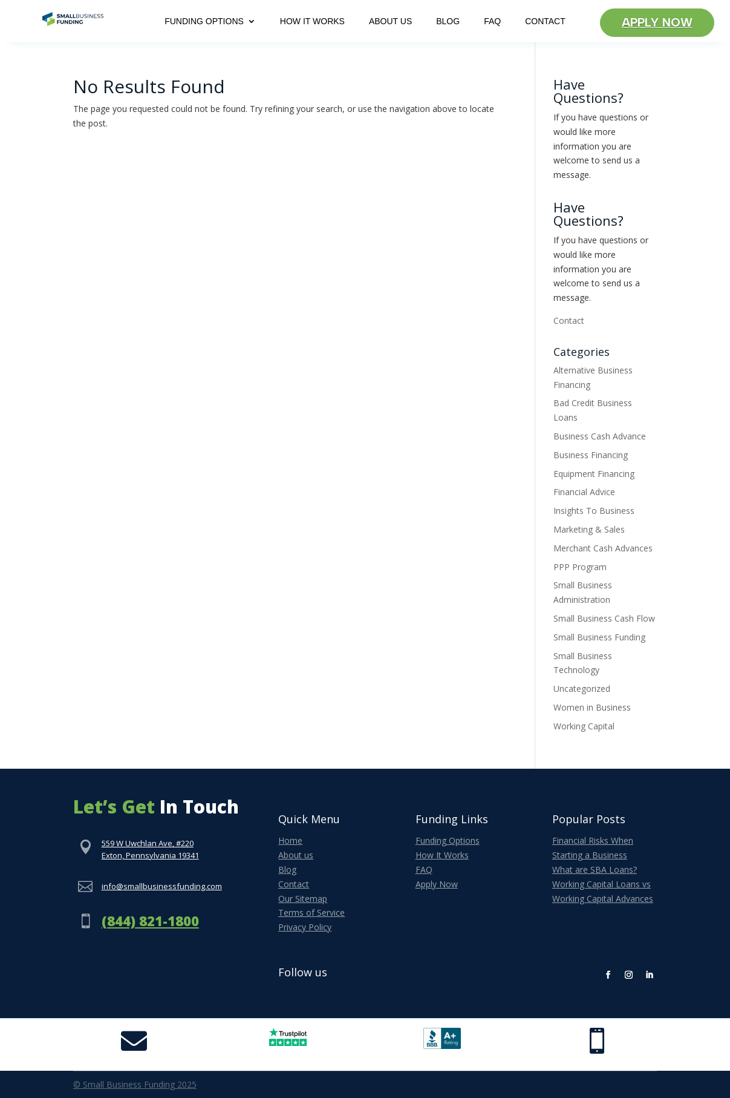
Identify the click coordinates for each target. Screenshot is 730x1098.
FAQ (492, 21)
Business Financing (590, 455)
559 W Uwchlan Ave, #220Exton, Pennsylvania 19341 (150, 849)
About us (295, 855)
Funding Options (204, 21)
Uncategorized (581, 688)
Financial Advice (584, 492)
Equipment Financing (593, 473)
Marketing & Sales (589, 529)
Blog (448, 21)
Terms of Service (311, 912)
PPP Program (580, 567)
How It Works (312, 21)
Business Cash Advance (599, 436)
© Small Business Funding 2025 (135, 1084)
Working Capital (583, 726)
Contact (545, 21)
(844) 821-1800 (150, 921)
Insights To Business (593, 510)
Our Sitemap (302, 898)
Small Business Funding (599, 637)
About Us (390, 21)
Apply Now (657, 23)
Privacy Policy (304, 927)
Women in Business (592, 707)
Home (290, 840)
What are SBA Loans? (594, 869)
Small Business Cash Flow (604, 618)
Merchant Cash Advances (603, 548)
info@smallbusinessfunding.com (162, 886)
